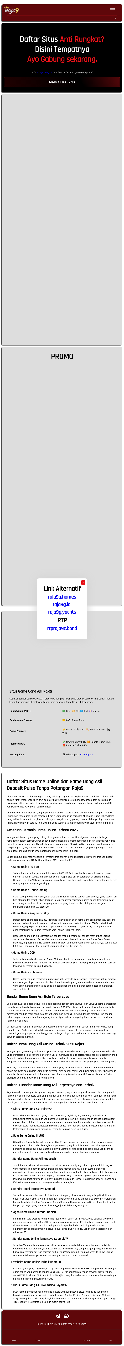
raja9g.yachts (62, 612)
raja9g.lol (62, 604)
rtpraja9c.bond (62, 628)
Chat (110, 1337)
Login (13, 1337)
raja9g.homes (62, 597)
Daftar (37, 1337)
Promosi (86, 1337)
